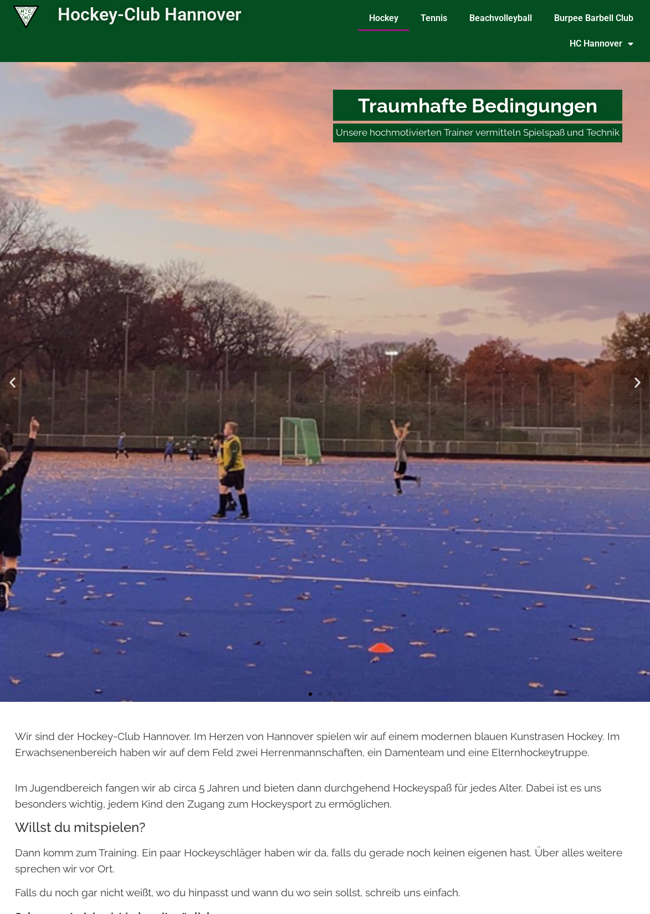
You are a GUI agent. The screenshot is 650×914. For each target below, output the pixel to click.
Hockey (383, 18)
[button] (12, 382)
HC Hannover (601, 44)
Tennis (434, 18)
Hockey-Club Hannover (150, 14)
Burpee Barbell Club (593, 18)
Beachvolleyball (500, 18)
